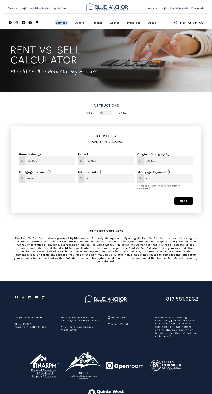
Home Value (30, 154)
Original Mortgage (153, 154)
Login (24, 8)
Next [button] (183, 201)
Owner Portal (118, 317)
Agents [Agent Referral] (114, 22)
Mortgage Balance (35, 172)
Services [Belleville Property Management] (61, 22)
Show (122, 112)
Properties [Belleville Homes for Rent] (134, 22)
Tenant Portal (118, 323)
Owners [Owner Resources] (79, 22)
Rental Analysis (179, 8)
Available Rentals (40, 8)
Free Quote (198, 8)
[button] (10, 23)
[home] (107, 6)
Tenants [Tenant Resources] (97, 22)
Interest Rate (90, 172)
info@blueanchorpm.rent (30, 317)
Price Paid (85, 154)
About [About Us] (152, 22)
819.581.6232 (192, 23)
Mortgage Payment (153, 172)
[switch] (105, 113)
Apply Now (59, 8)
